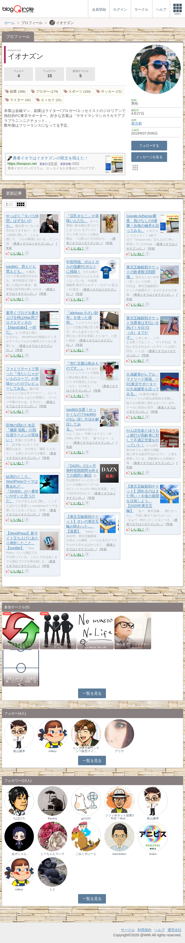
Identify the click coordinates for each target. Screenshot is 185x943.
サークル (128, 930)
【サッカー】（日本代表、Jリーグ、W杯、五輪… (21, 681)
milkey (52, 751)
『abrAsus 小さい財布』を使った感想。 (82, 318)
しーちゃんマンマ (52, 853)
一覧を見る (92, 693)
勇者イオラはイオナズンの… (33, 243)
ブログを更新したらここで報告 (20, 646)
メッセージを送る (149, 157)
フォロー (18, 74)
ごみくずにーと (86, 853)
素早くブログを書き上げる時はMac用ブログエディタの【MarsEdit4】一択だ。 (22, 322)
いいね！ (17, 253)
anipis (153, 853)
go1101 (86, 818)
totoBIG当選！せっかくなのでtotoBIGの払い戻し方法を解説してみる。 (82, 419)
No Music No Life (96, 647)
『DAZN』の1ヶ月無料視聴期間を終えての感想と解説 (82, 470)
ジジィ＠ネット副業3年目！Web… (119, 817)
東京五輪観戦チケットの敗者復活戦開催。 (142, 272)
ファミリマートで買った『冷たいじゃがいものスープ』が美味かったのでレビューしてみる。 (22, 379)
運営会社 (175, 930)
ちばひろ (19, 818)
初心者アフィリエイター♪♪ (132, 646)
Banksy (52, 818)
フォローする (149, 145)
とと (52, 889)
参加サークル (80, 74)
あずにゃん (19, 853)
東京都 (136, 123)
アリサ (119, 751)
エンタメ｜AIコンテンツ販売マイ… (86, 750)
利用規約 (144, 930)
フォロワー (49, 74)
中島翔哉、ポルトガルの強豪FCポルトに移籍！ (82, 267)
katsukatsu (119, 853)
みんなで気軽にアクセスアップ (58, 646)
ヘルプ (159, 930)
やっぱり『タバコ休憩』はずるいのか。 (22, 221)
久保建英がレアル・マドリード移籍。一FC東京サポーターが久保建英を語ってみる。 (142, 384)
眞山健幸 (19, 751)
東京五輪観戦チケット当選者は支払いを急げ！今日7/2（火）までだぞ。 (142, 328)
